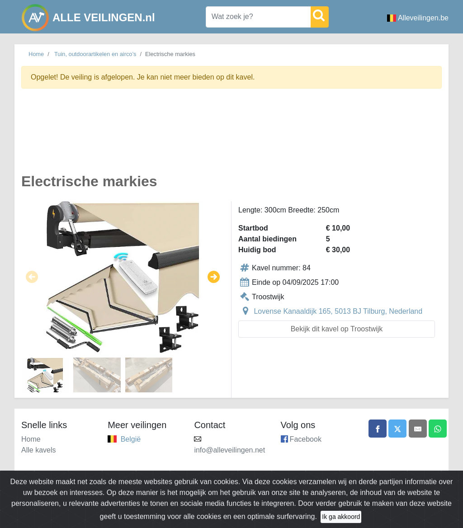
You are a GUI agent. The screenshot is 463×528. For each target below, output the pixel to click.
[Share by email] (418, 429)
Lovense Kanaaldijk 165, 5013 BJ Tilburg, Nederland (338, 311)
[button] (32, 277)
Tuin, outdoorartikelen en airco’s (95, 54)
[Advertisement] (231, 136)
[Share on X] (397, 429)
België (131, 439)
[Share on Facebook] (378, 429)
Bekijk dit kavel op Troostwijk (337, 329)
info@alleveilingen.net (229, 450)
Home (36, 54)
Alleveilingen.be (418, 18)
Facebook (305, 439)
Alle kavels (38, 450)
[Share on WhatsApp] (438, 429)
